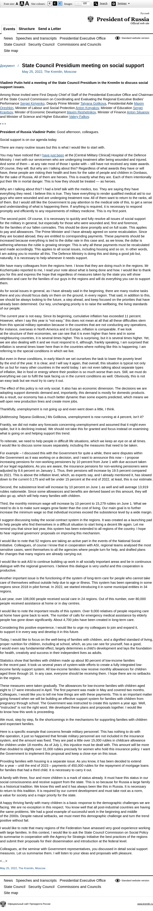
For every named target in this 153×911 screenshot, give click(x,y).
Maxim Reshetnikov (81, 112)
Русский (145, 13)
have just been (53, 155)
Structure (27, 29)
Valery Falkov (79, 116)
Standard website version (135, 38)
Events (9, 29)
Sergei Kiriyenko (32, 103)
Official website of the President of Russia (118, 20)
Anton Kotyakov (87, 108)
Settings (122, 3)
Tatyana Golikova (93, 103)
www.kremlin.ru (145, 904)
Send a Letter (49, 29)
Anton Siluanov (138, 112)
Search (103, 3)
